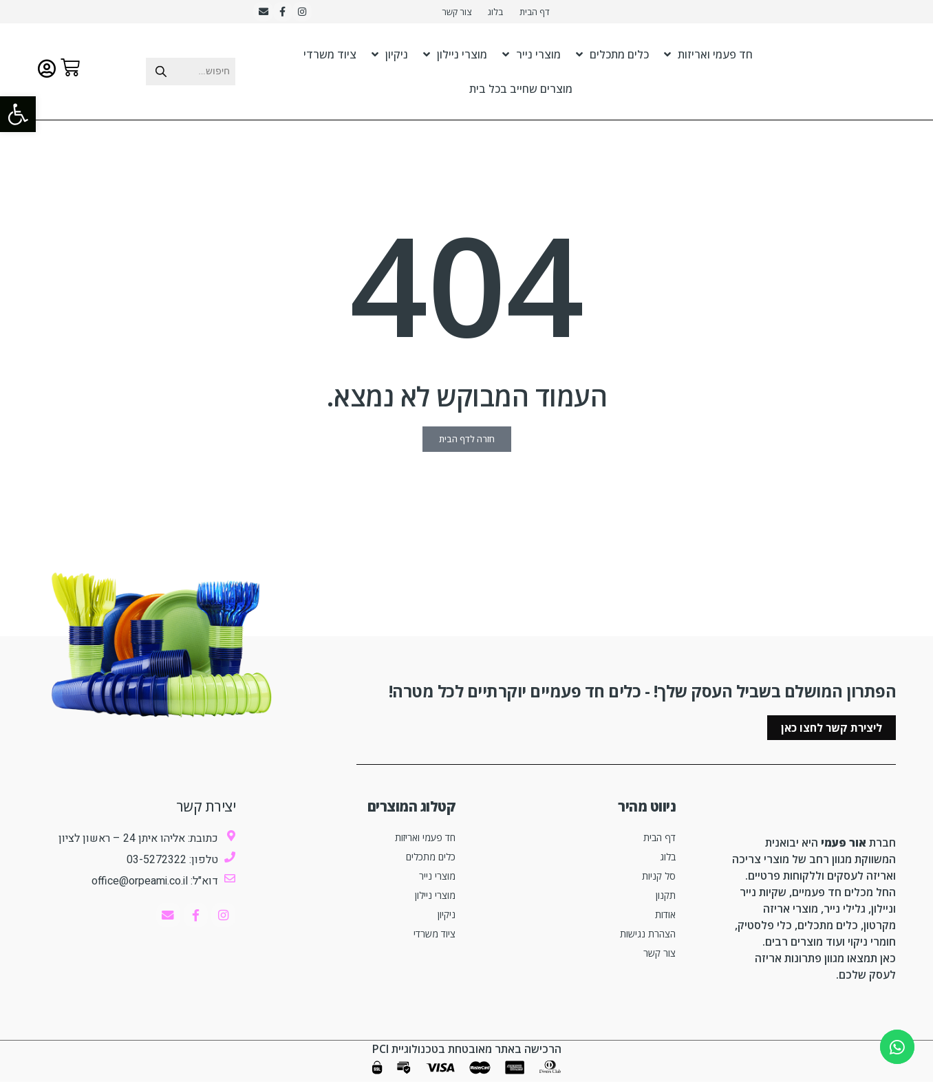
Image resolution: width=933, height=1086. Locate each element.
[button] (18, 114)
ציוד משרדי (329, 58)
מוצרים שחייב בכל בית (520, 92)
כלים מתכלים (612, 58)
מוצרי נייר (531, 58)
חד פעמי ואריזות (708, 58)
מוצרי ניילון (455, 58)
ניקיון (390, 58)
